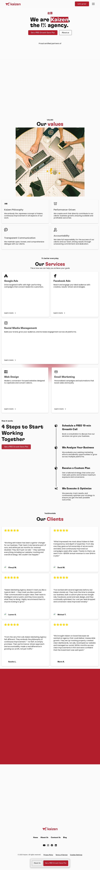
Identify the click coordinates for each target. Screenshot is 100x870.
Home (35, 837)
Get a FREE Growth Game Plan (43, 32)
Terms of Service (61, 855)
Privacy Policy (48, 855)
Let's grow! (81, 4)
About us (65, 32)
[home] (13, 4)
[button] (93, 3)
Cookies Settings (76, 855)
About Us (44, 837)
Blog (65, 837)
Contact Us (56, 837)
